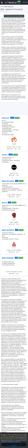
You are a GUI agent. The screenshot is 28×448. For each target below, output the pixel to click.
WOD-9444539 (8, 181)
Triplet (13, 147)
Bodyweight (14, 271)
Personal (9, 147)
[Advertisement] (14, 109)
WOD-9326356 (8, 258)
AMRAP (13, 194)
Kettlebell (18, 194)
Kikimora (5, 118)
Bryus (4, 203)
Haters (4, 155)
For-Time (18, 147)
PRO (19, 3)
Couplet (9, 194)
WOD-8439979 (8, 230)
